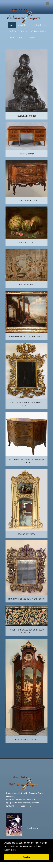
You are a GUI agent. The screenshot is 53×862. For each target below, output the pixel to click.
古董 (13, 31)
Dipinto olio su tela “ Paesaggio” (26, 336)
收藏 (22, 37)
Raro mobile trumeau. (26, 739)
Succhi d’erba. (26, 284)
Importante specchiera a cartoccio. (26, 599)
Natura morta (26, 242)
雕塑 (24, 31)
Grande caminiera (27, 534)
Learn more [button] (10, 850)
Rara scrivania (26, 154)
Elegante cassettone (26, 200)
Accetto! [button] (27, 857)
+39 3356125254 (23, 806)
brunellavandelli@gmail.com (27, 802)
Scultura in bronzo (27, 116)
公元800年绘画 (38, 31)
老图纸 (33, 37)
